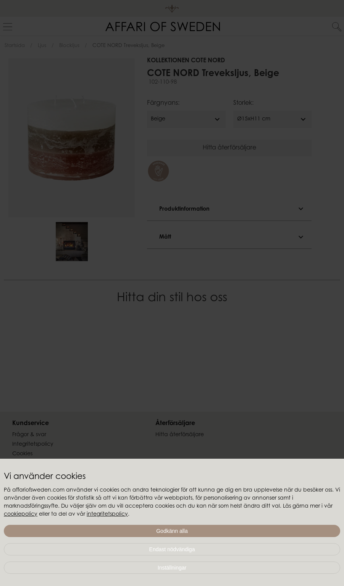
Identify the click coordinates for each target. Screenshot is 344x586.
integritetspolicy (107, 514)
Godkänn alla (172, 531)
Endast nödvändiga (172, 549)
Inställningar (172, 568)
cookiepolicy (20, 514)
